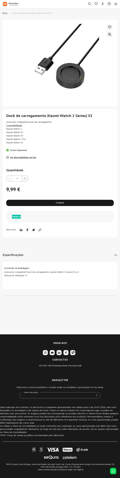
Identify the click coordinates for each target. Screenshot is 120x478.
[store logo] (10, 4)
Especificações (13, 255)
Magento (80, 470)
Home (4, 13)
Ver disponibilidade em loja (23, 158)
